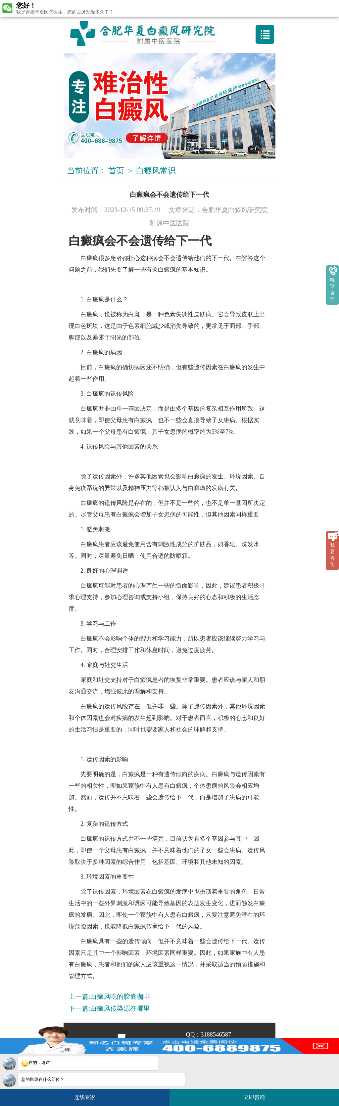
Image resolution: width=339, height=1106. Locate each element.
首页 (116, 170)
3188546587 (216, 1034)
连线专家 (84, 1097)
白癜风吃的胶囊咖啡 (120, 996)
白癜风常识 (156, 170)
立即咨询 (257, 1094)
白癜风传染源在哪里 (120, 1008)
